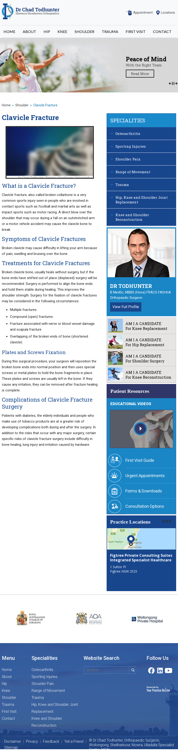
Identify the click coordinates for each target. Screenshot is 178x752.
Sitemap (11, 747)
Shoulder (22, 105)
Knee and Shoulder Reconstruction (132, 217)
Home (6, 105)
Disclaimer (12, 741)
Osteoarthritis (127, 133)
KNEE (62, 31)
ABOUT (29, 31)
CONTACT (162, 31)
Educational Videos (130, 404)
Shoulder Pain (128, 159)
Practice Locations (130, 522)
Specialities (127, 120)
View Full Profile (125, 307)
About (7, 676)
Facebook (151, 670)
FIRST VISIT (136, 31)
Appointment (143, 12)
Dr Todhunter (131, 286)
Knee (6, 690)
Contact (8, 718)
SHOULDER (84, 31)
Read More (140, 73)
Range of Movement (132, 171)
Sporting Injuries (130, 146)
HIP (47, 31)
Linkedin (160, 670)
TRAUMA (110, 31)
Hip (4, 683)
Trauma (122, 184)
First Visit (9, 711)
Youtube (168, 670)
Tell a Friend (73, 741)
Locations (168, 12)
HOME (9, 31)
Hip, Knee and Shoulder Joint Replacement (141, 199)
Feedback (51, 741)
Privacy (32, 741)
